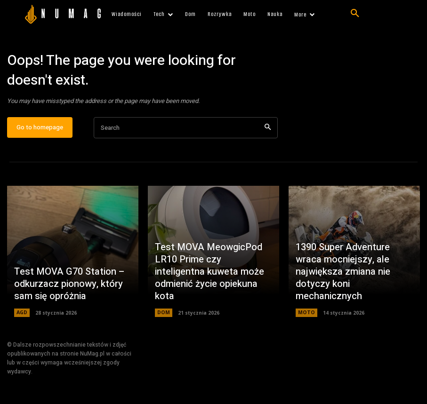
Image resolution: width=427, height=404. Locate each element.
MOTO (306, 316)
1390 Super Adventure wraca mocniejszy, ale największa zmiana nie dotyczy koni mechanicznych (350, 284)
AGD (21, 316)
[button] (355, 13)
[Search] (268, 131)
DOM (163, 316)
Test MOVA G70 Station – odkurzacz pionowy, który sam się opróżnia (72, 289)
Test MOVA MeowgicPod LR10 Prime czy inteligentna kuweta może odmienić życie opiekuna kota (213, 284)
